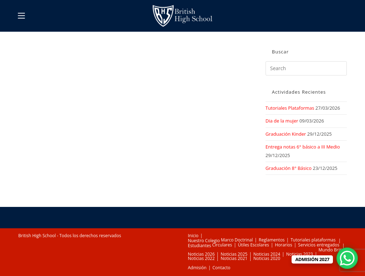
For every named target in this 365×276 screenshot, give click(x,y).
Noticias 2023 (299, 254)
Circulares (222, 245)
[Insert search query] (306, 68)
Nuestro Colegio (204, 241)
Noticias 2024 (266, 254)
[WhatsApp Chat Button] (347, 258)
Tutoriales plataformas (313, 240)
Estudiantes (199, 246)
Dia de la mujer (282, 121)
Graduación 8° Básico (289, 168)
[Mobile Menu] (21, 15)
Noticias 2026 (201, 254)
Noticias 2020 (266, 258)
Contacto (221, 268)
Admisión (197, 268)
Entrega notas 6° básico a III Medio (303, 147)
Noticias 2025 (234, 254)
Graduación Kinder (286, 134)
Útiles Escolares (253, 245)
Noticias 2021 (234, 258)
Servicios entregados (318, 245)
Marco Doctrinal (237, 240)
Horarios (283, 245)
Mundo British (333, 250)
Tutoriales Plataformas (290, 108)
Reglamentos (272, 240)
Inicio (193, 236)
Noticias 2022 (201, 258)
